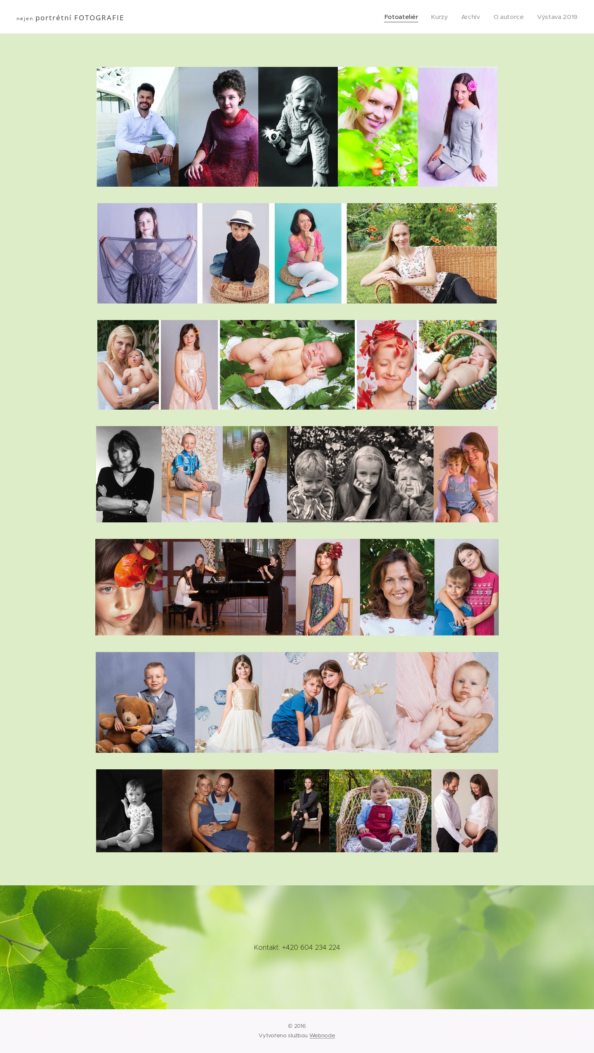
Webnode (322, 1035)
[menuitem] (398, 17)
